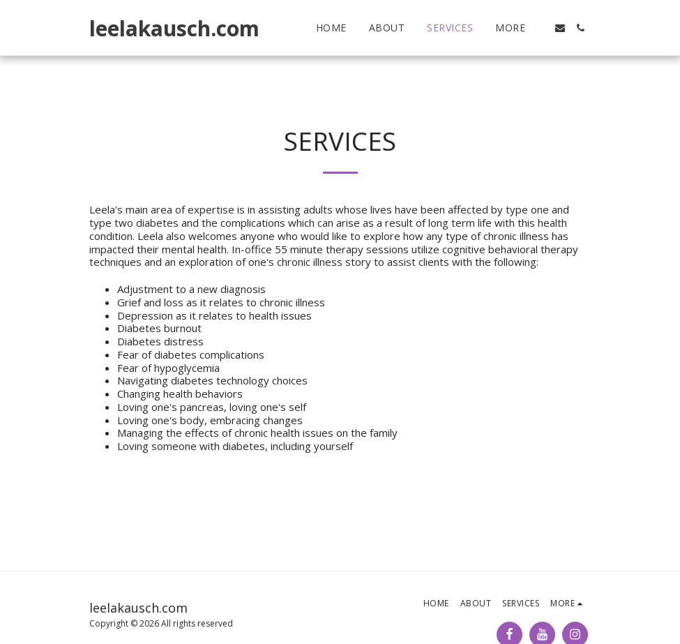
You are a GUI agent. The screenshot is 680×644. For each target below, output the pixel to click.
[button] (560, 28)
